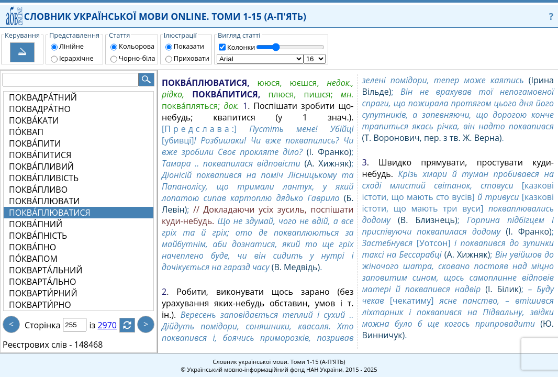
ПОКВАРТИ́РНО (40, 305)
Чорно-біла (137, 58)
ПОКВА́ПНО (32, 247)
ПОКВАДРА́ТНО (40, 109)
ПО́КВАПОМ (33, 258)
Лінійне (71, 46)
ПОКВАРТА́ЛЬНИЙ (45, 270)
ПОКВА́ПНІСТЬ (38, 235)
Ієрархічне (76, 58)
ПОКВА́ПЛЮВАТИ (44, 201)
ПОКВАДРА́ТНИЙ (43, 97)
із (98, 325)
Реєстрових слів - (37, 344)
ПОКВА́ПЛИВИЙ (41, 166)
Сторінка (42, 325)
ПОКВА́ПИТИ (35, 143)
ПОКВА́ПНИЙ (35, 224)
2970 (113, 325)
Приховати (191, 58)
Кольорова (136, 46)
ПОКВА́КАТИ (34, 120)
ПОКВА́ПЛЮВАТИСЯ (50, 212)
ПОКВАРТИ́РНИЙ (43, 293)
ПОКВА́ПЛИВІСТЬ (44, 178)
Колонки (241, 47)
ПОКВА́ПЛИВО (38, 189)
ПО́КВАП (26, 132)
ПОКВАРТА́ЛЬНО (42, 281)
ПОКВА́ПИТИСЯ (40, 155)
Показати (189, 46)
